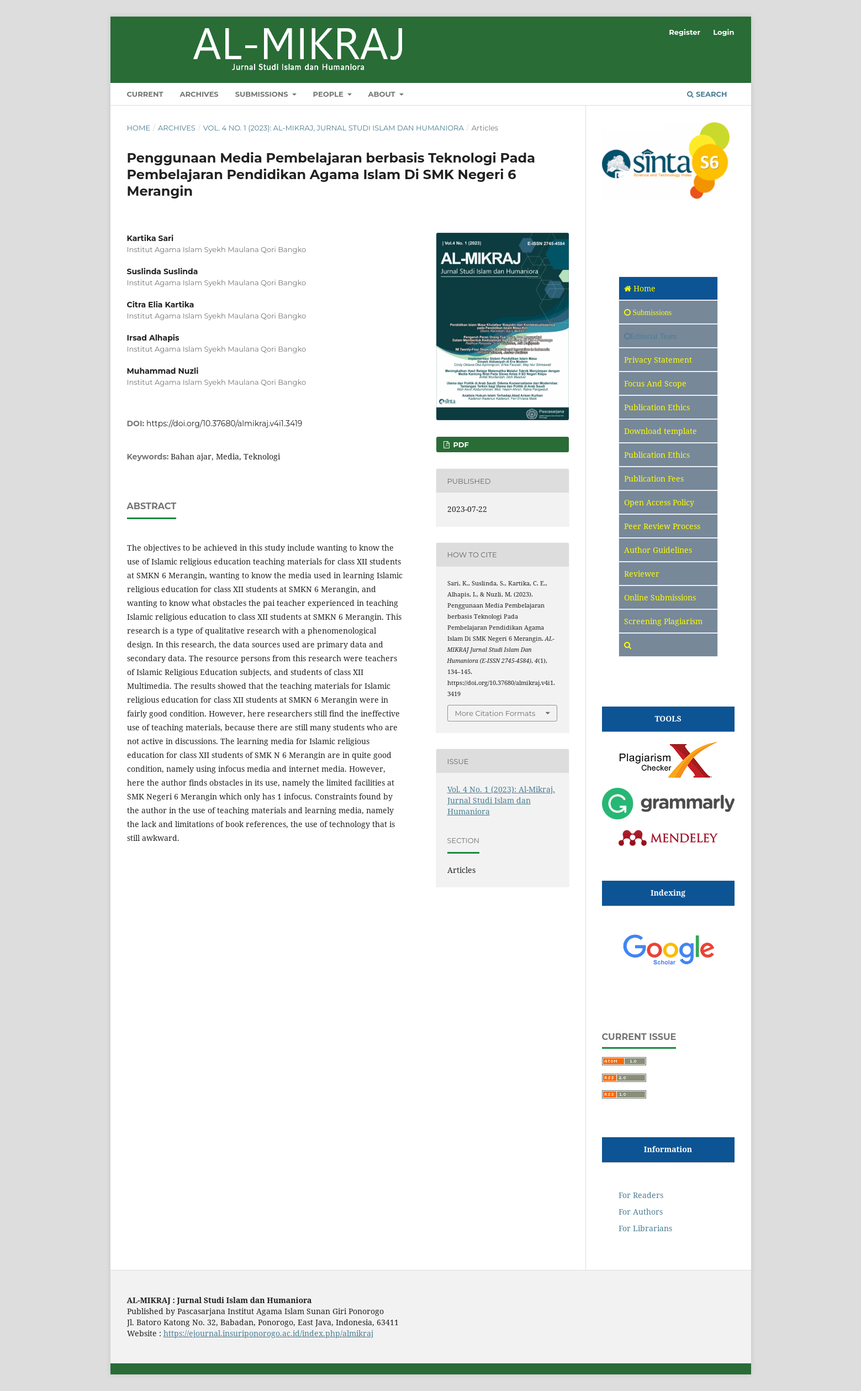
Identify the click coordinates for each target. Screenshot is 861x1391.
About (383, 94)
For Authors (641, 1211)
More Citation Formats (495, 713)
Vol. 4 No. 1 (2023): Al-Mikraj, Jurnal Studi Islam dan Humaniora (333, 127)
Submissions (262, 94)
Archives (199, 94)
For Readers (641, 1195)
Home (139, 127)
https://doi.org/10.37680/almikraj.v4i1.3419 (224, 423)
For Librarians (645, 1228)
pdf (460, 444)
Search (707, 94)
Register (684, 32)
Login (723, 32)
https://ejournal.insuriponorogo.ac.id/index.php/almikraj (268, 1333)
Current (145, 94)
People (329, 94)
